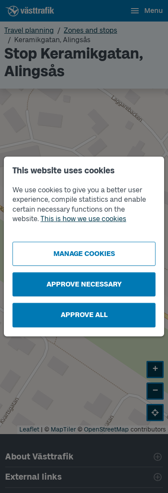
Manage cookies (84, 254)
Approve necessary (84, 284)
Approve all (84, 315)
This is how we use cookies (83, 219)
